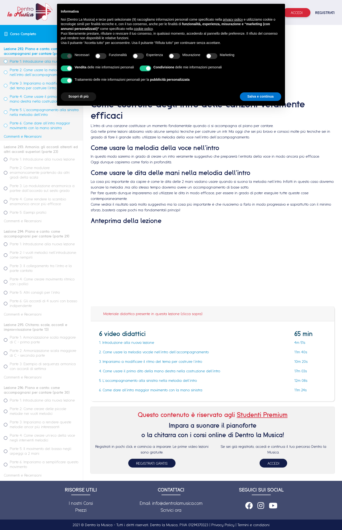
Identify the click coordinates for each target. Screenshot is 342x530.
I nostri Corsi (81, 503)
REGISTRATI (325, 12)
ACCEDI (273, 463)
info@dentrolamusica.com (177, 503)
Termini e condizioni (254, 524)
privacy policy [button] (233, 19)
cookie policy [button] (143, 29)
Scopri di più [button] (78, 96)
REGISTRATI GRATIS (152, 463)
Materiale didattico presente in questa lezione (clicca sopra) (152, 313)
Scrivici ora (171, 510)
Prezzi (80, 510)
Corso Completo (23, 33)
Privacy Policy (222, 524)
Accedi (297, 12)
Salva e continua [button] (260, 96)
